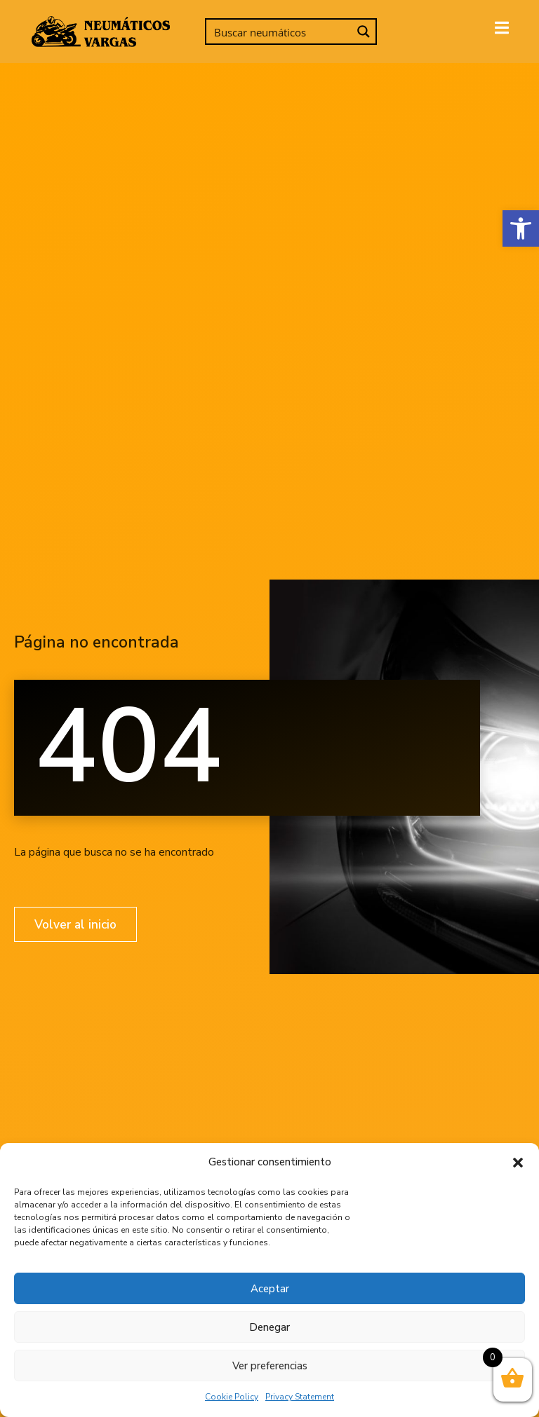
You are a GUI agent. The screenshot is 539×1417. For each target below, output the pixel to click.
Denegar (269, 1327)
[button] (521, 228)
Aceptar (270, 1289)
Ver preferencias (269, 1366)
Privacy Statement (299, 1396)
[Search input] (280, 31)
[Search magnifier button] (363, 31)
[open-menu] (501, 30)
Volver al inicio (77, 923)
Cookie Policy (231, 1396)
